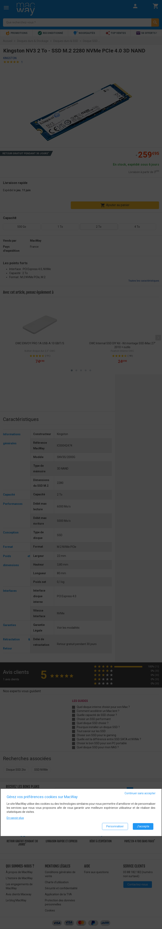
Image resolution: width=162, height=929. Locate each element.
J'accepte (143, 826)
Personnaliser (115, 826)
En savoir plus (15, 817)
